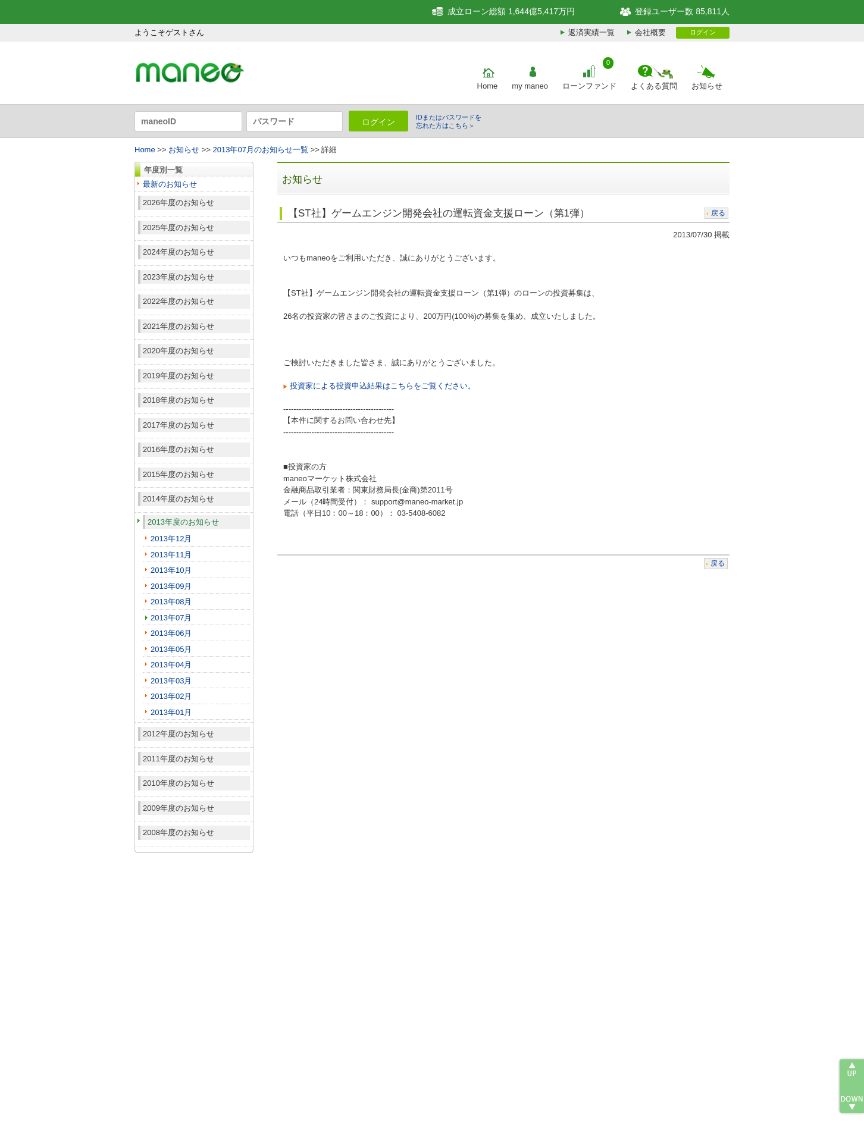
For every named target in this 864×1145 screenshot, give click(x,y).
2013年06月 (171, 633)
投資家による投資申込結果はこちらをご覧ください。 (382, 385)
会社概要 (650, 32)
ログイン (703, 32)
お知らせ (706, 85)
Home (487, 85)
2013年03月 (171, 680)
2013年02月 (171, 696)
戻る (718, 213)
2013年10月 (171, 570)
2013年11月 (171, 554)
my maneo (530, 85)
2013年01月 (171, 712)
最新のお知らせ (170, 184)
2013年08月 (171, 601)
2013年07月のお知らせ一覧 (260, 149)
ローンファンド (589, 85)
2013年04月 (171, 664)
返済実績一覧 (591, 32)
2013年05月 (171, 649)
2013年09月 (171, 586)
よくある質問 (654, 85)
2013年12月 (171, 538)
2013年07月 (171, 617)
